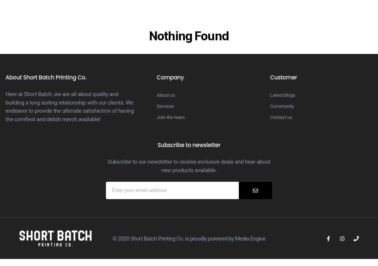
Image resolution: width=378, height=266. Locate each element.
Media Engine (250, 238)
